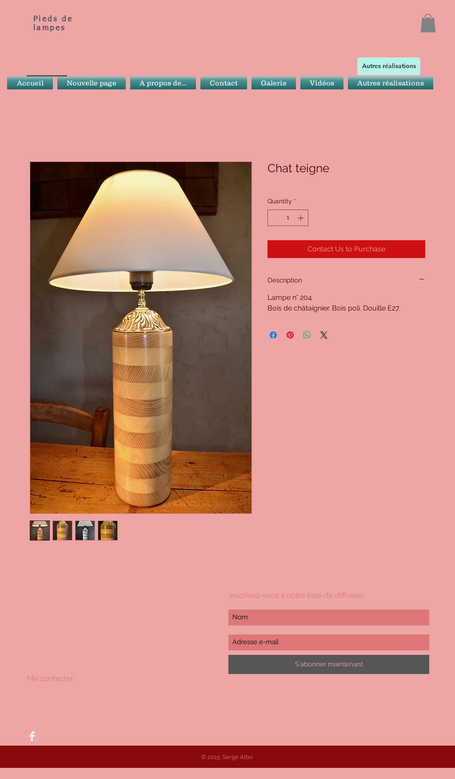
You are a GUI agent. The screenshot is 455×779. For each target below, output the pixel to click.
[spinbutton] (288, 218)
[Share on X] (324, 335)
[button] (428, 23)
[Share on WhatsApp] (307, 335)
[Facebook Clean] (32, 736)
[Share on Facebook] (273, 335)
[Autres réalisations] (388, 66)
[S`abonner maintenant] (328, 664)
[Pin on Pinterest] (290, 335)
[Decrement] (274, 218)
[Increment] (301, 218)
